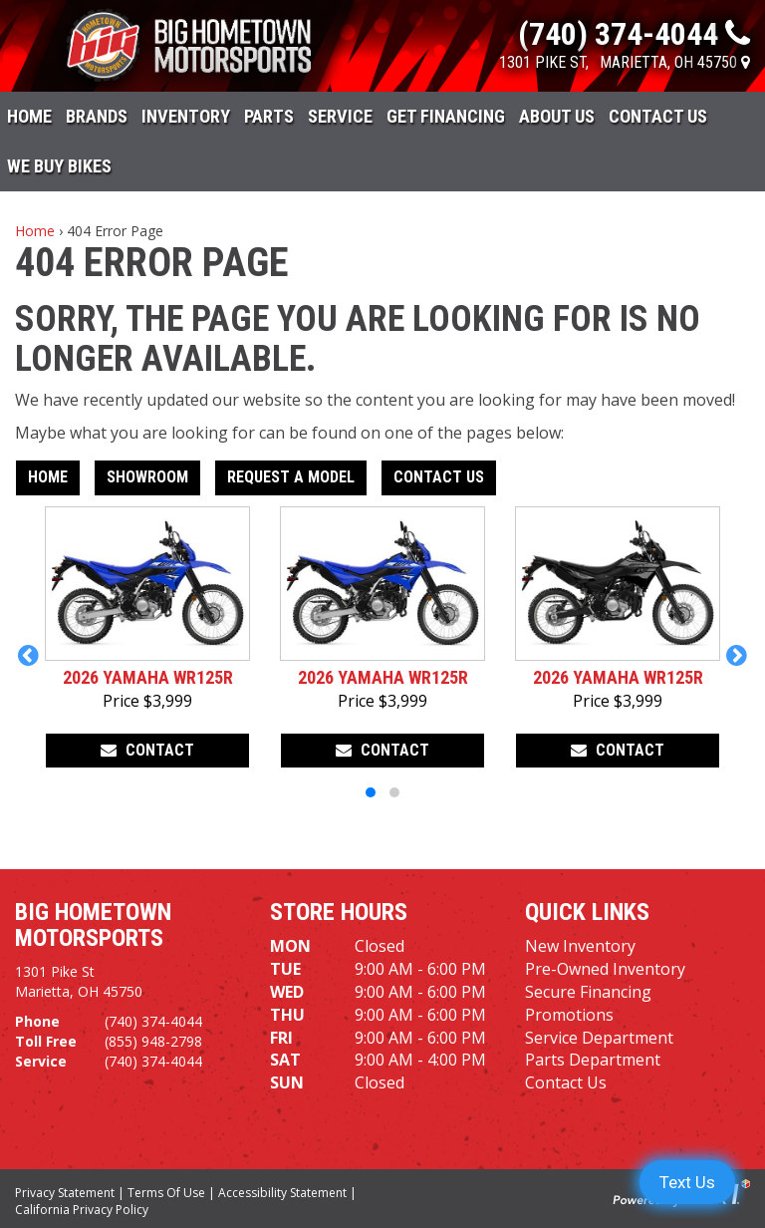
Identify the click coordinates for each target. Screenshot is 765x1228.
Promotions (569, 1015)
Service (340, 116)
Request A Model (291, 476)
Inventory (185, 116)
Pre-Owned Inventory (605, 969)
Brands (97, 116)
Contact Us (658, 116)
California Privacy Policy (81, 1209)
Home (29, 116)
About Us (557, 116)
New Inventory (580, 946)
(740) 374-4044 (153, 1021)
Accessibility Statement (282, 1192)
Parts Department (592, 1060)
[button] (28, 655)
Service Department (599, 1038)
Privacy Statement (65, 1192)
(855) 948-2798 (153, 1041)
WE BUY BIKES (59, 165)
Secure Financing (588, 992)
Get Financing (445, 116)
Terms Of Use (166, 1192)
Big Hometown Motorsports (93, 925)
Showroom (147, 476)
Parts (269, 116)
